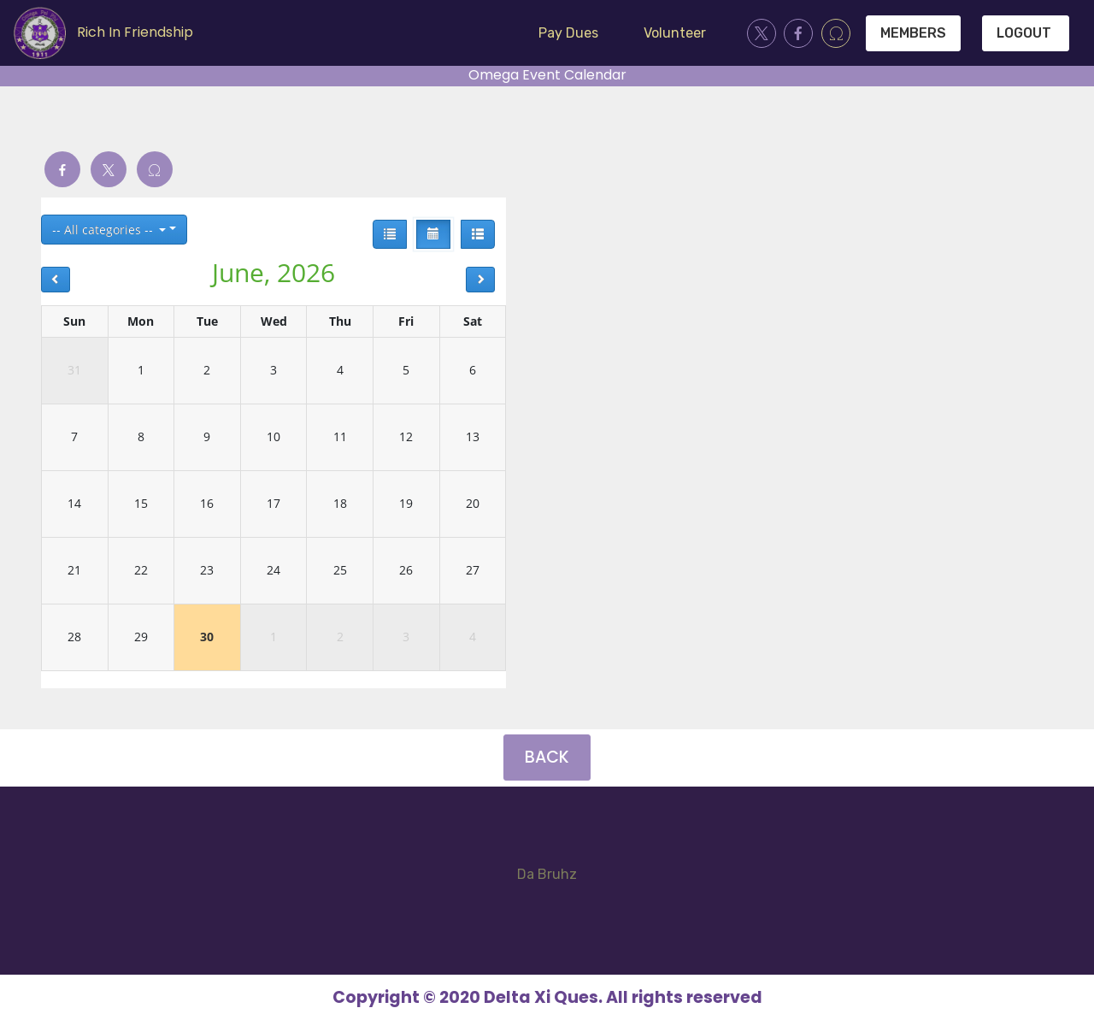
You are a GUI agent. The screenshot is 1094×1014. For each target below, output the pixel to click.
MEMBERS (913, 33)
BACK (547, 757)
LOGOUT (1026, 33)
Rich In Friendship (135, 32)
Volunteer (675, 33)
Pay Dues (568, 33)
